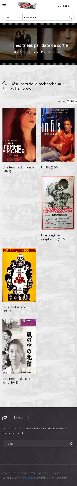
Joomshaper (28, 477)
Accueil (24, 52)
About (5, 473)
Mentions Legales (40, 473)
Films (13, 473)
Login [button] (66, 5)
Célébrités (23, 473)
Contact (55, 473)
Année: (67, 101)
